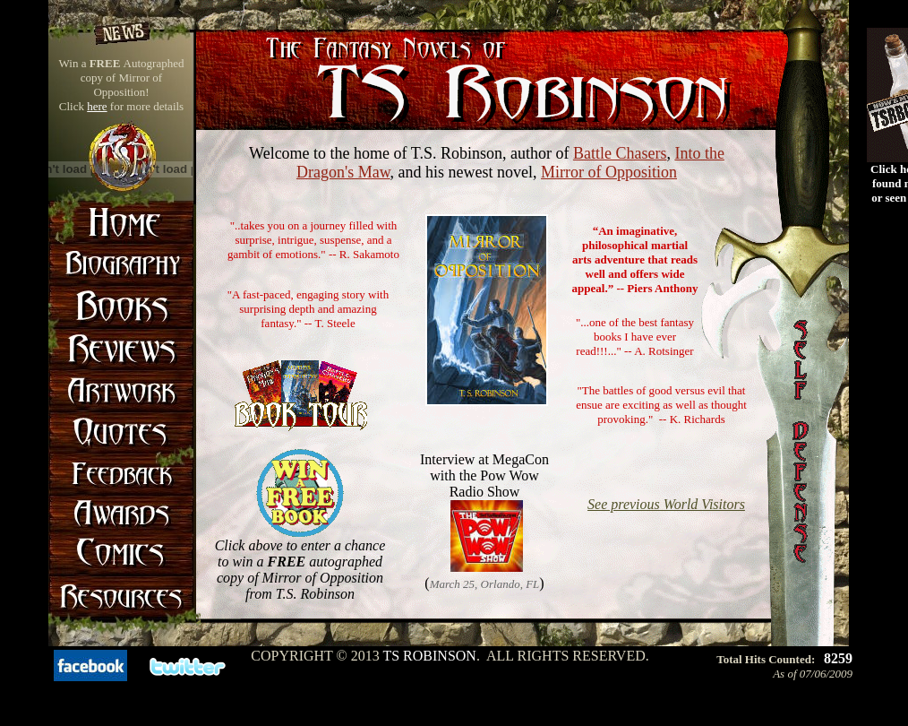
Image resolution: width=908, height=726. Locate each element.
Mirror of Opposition (609, 172)
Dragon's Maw (343, 172)
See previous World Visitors (666, 504)
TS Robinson (428, 655)
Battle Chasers (619, 153)
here (97, 106)
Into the (699, 153)
